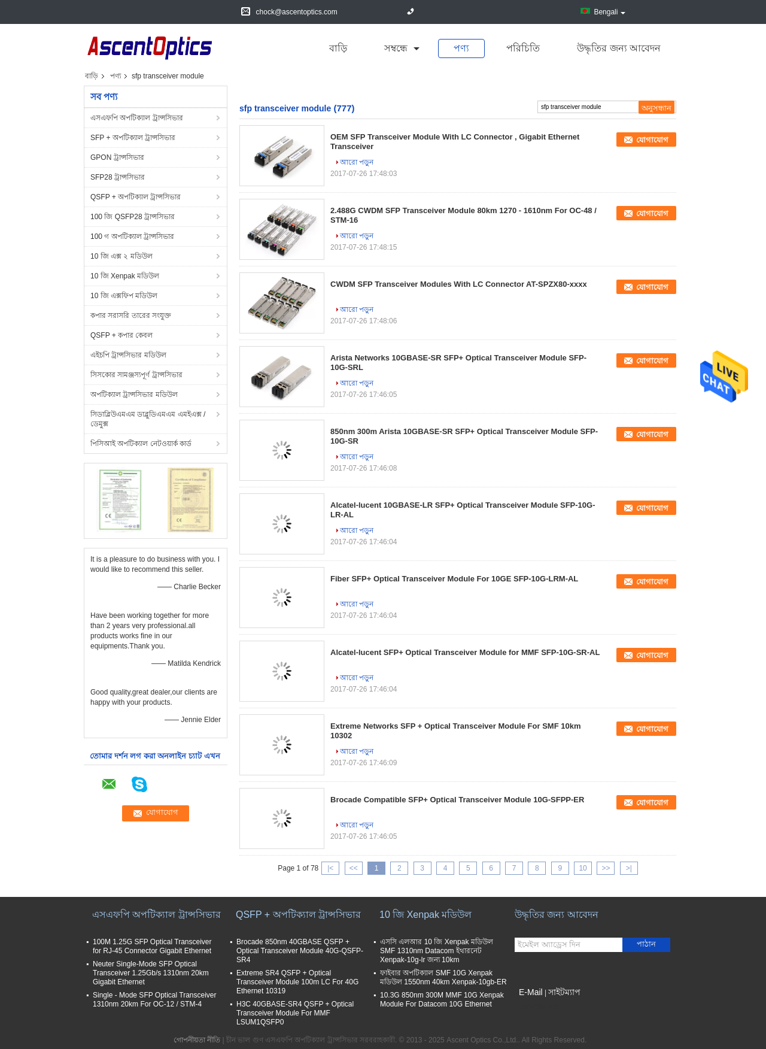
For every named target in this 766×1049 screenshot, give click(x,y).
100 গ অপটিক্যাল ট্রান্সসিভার (132, 236)
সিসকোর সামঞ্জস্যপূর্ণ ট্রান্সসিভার (136, 375)
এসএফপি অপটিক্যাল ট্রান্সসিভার (136, 118)
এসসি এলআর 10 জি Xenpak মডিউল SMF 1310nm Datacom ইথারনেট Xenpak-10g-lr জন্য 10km (436, 951)
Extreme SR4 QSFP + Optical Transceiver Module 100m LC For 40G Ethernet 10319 (297, 982)
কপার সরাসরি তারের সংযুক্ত (130, 315)
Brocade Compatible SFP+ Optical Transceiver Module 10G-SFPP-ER (457, 799)
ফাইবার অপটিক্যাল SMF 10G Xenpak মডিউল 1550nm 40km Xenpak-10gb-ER (443, 977)
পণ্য (461, 48)
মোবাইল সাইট (538, 1007)
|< (330, 868)
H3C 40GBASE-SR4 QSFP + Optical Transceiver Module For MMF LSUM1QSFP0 (295, 1013)
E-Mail (531, 992)
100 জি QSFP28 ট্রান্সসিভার (132, 217)
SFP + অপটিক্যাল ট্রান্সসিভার (132, 138)
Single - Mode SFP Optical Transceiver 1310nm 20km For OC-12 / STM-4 (155, 999)
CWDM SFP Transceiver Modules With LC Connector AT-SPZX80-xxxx (458, 284)
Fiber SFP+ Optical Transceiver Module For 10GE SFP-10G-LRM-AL (454, 578)
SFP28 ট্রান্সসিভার (117, 177)
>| (629, 868)
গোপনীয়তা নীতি (197, 1040)
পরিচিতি (523, 48)
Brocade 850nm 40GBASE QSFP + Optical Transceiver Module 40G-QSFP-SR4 (299, 951)
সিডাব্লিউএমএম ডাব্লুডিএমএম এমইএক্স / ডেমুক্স (147, 419)
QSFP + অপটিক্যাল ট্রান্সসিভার (135, 197)
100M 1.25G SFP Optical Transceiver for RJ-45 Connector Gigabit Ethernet (152, 946)
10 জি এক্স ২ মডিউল (121, 256)
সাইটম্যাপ (564, 992)
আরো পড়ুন (356, 162)
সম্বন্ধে (396, 48)
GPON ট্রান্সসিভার (117, 157)
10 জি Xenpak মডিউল (124, 276)
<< (353, 868)
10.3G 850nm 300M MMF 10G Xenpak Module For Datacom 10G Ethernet (442, 999)
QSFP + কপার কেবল (121, 335)
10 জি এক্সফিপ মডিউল (123, 296)
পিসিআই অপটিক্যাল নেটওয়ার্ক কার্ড (141, 443)
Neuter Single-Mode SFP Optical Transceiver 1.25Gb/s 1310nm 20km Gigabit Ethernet (151, 973)
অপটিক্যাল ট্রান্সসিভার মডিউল (134, 394)
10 (582, 868)
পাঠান (646, 943)
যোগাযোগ (652, 139)
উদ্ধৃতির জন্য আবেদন (619, 48)
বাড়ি (338, 48)
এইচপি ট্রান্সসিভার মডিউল (128, 355)
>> (605, 868)
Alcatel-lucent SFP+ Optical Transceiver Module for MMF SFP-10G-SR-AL (465, 652)
